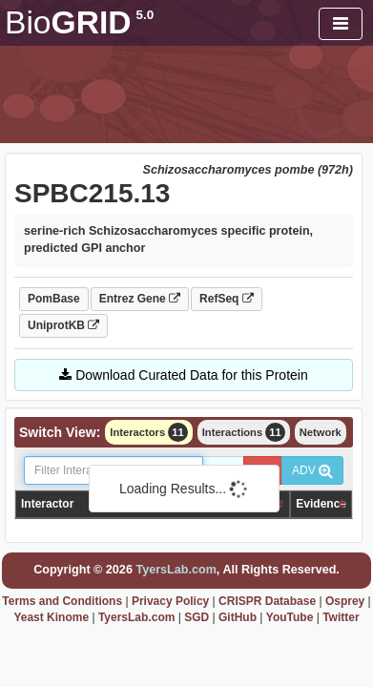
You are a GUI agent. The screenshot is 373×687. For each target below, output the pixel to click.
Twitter (340, 617)
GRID (79, 22)
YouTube (290, 617)
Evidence (321, 503)
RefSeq (226, 298)
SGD (196, 617)
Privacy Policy (170, 601)
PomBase (54, 298)
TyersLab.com (175, 569)
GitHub (237, 617)
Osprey (344, 601)
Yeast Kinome (51, 617)
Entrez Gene (139, 298)
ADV (312, 470)
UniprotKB (63, 325)
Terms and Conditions (62, 601)
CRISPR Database (267, 601)
